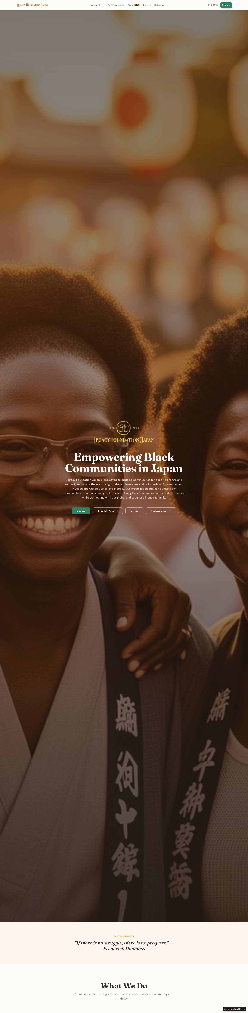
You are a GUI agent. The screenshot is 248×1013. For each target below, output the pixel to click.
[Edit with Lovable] (232, 1009)
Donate (226, 5)
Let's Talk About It (114, 5)
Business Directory (161, 510)
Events (147, 5)
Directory (159, 5)
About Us (96, 5)
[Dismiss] (244, 1009)
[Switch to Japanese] (212, 5)
